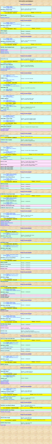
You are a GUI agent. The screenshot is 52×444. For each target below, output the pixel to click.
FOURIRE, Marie (9, 94)
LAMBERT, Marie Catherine (11, 407)
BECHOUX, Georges (4, 51)
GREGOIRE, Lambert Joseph (11, 87)
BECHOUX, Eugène (9, 6)
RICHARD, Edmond (9, 187)
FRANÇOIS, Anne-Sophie (5, 400)
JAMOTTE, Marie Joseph (10, 128)
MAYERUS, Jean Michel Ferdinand (9, 414)
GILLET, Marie (3, 442)
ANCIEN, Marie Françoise (8, 127)
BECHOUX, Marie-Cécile (5, 235)
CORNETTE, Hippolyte (7, 406)
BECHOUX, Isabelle (4, 340)
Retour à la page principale (26, 4)
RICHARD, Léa (9, 189)
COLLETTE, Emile (4, 72)
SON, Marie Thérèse (10, 101)
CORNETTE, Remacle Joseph (11, 405)
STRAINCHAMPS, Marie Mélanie (9, 417)
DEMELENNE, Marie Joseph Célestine (13, 89)
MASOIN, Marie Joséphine (11, 106)
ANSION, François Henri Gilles (9, 392)
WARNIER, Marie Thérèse (8, 167)
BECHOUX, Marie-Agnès (5, 232)
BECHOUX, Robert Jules (5, 54)
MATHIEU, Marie (9, 84)
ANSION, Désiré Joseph (10, 391)
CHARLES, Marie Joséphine (11, 155)
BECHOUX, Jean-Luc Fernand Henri (7, 233)
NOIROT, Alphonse (7, 78)
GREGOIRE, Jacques (7, 88)
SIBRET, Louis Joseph (10, 82)
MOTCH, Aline (6, 28)
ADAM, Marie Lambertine (11, 160)
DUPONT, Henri (9, 104)
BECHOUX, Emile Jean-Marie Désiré (10, 183)
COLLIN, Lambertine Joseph (11, 111)
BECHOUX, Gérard (4, 347)
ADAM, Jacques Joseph (7, 131)
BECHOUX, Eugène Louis (5, 18)
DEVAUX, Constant (4, 148)
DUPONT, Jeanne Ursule (10, 123)
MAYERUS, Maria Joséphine (5, 429)
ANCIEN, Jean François (10, 126)
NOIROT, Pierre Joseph (10, 77)
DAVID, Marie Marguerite (11, 70)
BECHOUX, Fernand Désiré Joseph (9, 224)
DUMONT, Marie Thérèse (8, 389)
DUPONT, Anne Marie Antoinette (12, 79)
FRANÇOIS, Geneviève (5, 399)
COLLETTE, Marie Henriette (5, 71)
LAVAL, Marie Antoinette (8, 93)
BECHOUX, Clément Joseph (8, 24)
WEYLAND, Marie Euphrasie (8, 410)
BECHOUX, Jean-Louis (5, 53)
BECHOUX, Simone (4, 52)
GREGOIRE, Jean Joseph (10, 121)
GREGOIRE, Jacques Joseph (8, 122)
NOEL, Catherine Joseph (8, 69)
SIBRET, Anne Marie (7, 83)
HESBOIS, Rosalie (9, 393)
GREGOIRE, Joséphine (4, 137)
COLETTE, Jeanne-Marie (8, 248)
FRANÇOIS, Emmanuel (5, 398)
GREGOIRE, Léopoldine (5, 136)
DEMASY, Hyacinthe (7, 164)
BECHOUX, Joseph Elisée (8, 7)
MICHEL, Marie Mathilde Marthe (9, 228)
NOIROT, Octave (3, 116)
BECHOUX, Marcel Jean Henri (11, 182)
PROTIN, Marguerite (10, 184)
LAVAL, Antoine (9, 92)
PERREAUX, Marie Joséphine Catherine (10, 11)
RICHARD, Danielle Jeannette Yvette (10, 188)
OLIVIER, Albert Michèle (8, 362)
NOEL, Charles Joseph (10, 68)
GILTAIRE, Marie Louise (11, 8)
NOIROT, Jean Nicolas (10, 99)
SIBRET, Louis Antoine (10, 110)
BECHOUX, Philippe (4, 234)
